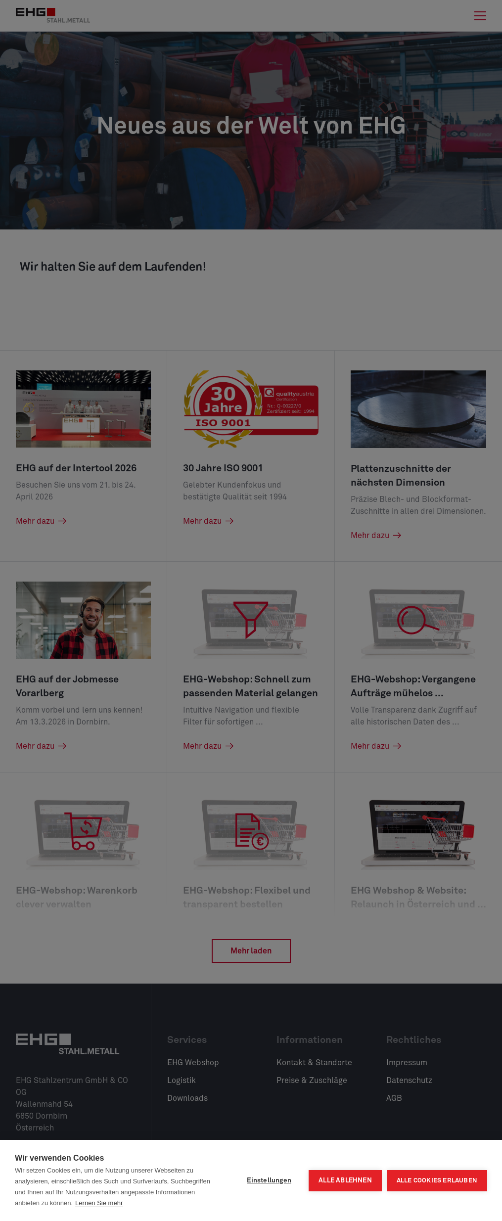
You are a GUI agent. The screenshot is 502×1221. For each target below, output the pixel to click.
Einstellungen (269, 1180)
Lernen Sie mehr (99, 1203)
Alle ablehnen (345, 1180)
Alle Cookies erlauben (437, 1180)
